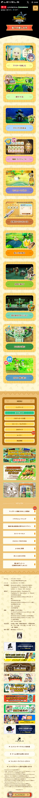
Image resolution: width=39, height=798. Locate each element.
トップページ (19, 407)
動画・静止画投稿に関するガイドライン (19, 526)
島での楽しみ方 (19, 413)
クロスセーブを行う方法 (19, 541)
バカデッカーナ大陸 (19, 418)
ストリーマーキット (19, 534)
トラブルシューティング (19, 519)
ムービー (19, 435)
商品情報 (19, 441)
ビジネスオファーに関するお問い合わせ (20, 766)
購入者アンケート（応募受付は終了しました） (19, 564)
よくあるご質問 (19, 548)
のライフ (19, 430)
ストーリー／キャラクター (19, 424)
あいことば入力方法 (19, 556)
